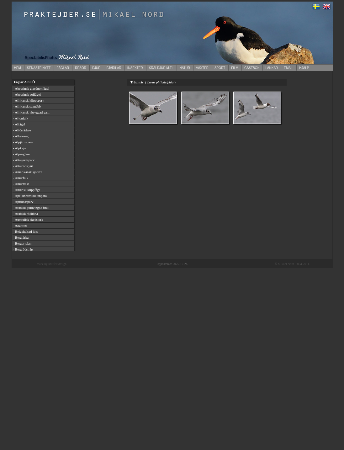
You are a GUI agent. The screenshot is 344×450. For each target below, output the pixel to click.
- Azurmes (20, 225)
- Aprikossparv (23, 202)
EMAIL (288, 68)
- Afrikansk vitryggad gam (31, 112)
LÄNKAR (271, 68)
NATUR (184, 68)
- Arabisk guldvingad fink (31, 207)
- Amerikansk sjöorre (27, 172)
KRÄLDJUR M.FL (161, 68)
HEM (17, 68)
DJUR (96, 68)
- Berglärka (21, 237)
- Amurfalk (21, 178)
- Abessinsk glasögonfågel (31, 88)
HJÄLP (304, 68)
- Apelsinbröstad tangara (30, 196)
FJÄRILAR (114, 68)
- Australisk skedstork (28, 219)
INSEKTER (135, 68)
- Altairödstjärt (23, 166)
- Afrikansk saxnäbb (27, 106)
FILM (234, 68)
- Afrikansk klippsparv (28, 100)
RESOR (80, 68)
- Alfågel (19, 124)
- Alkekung (21, 136)
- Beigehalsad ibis (25, 231)
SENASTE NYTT (39, 68)
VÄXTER (202, 68)
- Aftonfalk (21, 118)
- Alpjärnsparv (23, 142)
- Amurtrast (21, 184)
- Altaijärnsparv (24, 160)
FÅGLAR (62, 68)
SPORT (219, 68)
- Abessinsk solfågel (27, 94)
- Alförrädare (22, 130)
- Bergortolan (22, 243)
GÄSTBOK (251, 68)
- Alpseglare (21, 154)
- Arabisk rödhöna (25, 213)
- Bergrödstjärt (23, 249)
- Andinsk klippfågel (27, 190)
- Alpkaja (19, 148)
